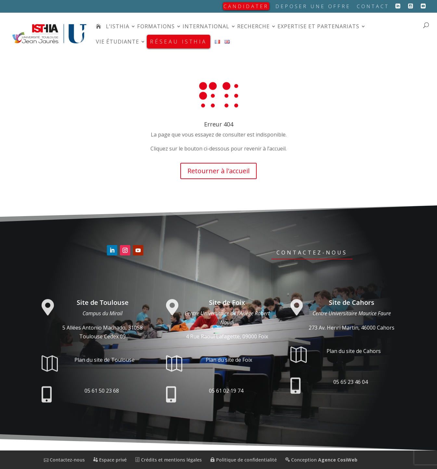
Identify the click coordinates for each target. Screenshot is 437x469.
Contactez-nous (311, 252)
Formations (156, 27)
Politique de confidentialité (243, 460)
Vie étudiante (117, 42)
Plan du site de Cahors (354, 351)
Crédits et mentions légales (168, 460)
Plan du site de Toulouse (104, 359)
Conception (321, 460)
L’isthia (117, 27)
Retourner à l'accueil (218, 170)
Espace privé (110, 460)
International (206, 27)
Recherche (253, 27)
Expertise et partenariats (318, 27)
